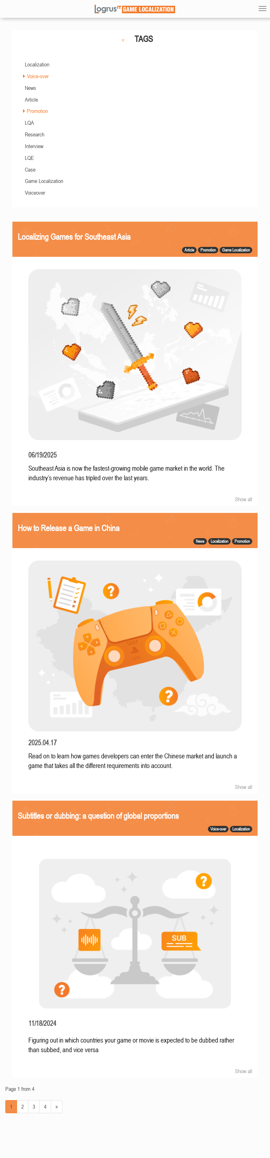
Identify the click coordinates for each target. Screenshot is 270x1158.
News (30, 88)
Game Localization (44, 181)
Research (34, 134)
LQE (29, 158)
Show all (243, 499)
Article (31, 99)
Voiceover (35, 192)
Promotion (37, 111)
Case (30, 169)
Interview (34, 146)
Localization (37, 64)
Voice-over (38, 76)
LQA (29, 122)
